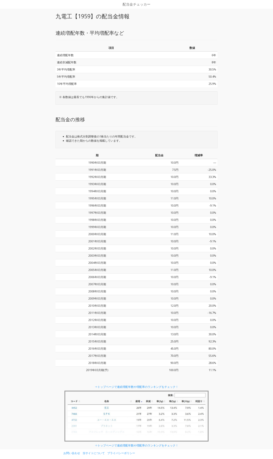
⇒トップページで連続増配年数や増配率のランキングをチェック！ (136, 387)
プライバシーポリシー (121, 453)
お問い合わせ (71, 453)
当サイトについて (94, 453)
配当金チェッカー (136, 4)
